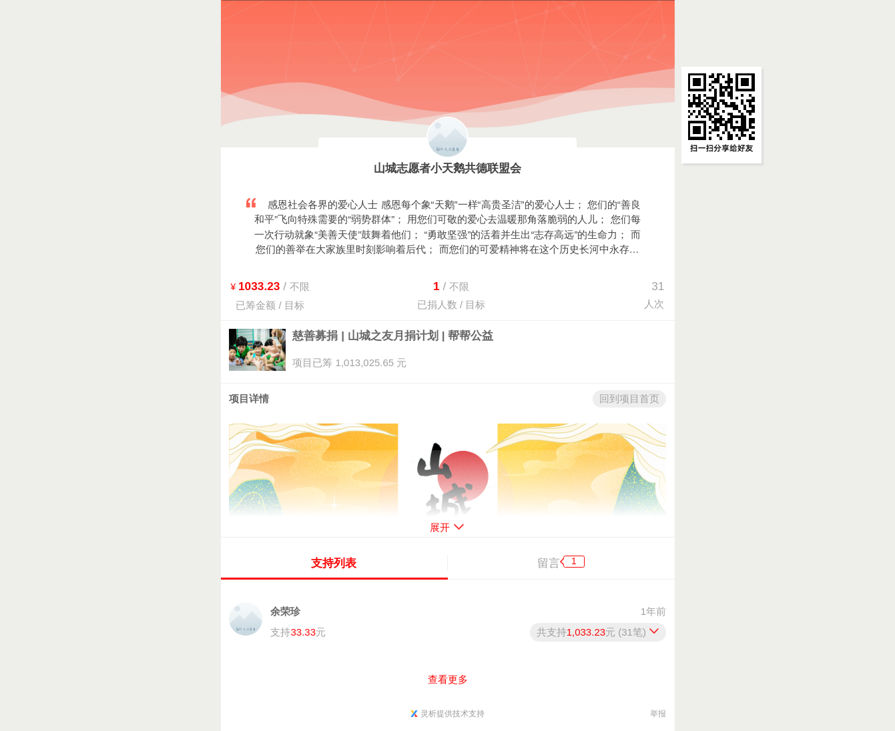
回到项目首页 (629, 398)
